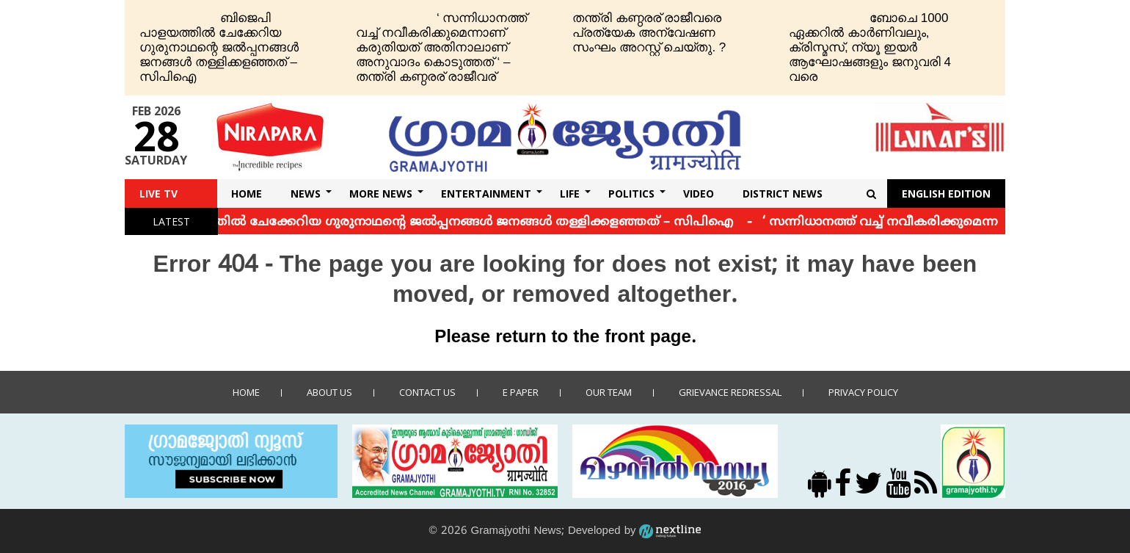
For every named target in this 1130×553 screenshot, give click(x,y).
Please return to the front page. (565, 338)
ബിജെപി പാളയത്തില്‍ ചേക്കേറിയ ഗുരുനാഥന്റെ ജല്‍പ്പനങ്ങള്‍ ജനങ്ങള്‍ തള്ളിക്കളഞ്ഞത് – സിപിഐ (219, 47)
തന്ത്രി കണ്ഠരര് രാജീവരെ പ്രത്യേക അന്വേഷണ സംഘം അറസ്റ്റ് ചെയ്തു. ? (649, 32)
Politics (631, 193)
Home (246, 193)
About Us (329, 392)
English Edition (946, 193)
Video (698, 193)
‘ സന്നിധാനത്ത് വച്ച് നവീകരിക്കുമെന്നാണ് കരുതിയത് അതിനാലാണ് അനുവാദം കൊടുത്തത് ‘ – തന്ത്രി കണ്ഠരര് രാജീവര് (442, 47)
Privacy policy (863, 392)
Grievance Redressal (730, 392)
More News (380, 193)
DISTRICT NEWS (783, 193)
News (306, 193)
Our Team (609, 392)
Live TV (158, 193)
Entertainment (486, 193)
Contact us (427, 392)
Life (570, 193)
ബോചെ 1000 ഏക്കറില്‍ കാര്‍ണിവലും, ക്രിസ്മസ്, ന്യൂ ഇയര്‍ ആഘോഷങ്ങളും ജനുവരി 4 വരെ (870, 47)
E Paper (521, 392)
